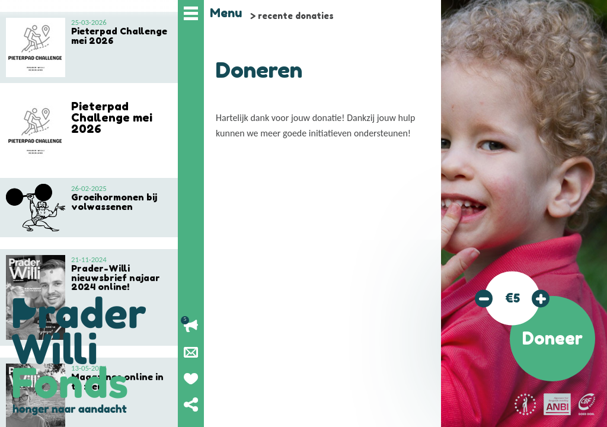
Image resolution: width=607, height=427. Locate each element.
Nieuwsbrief (191, 352)
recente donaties (296, 16)
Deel (191, 404)
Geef (191, 378)
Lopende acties (191, 326)
